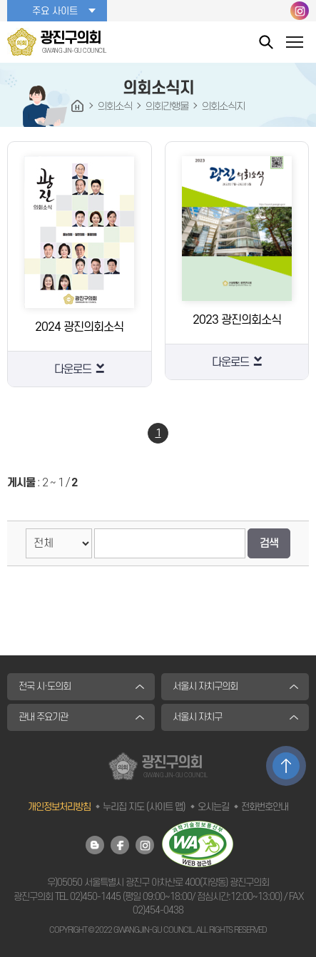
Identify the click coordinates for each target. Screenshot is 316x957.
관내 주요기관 (43, 717)
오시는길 (213, 807)
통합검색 (266, 41)
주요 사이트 (55, 11)
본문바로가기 (0, 0)
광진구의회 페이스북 (120, 845)
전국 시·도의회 (45, 686)
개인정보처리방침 (59, 807)
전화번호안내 (264, 807)
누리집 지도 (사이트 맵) (144, 807)
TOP (286, 765)
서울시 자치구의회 (205, 686)
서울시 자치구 (197, 717)
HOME (77, 106)
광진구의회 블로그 (95, 845)
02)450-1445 (95, 896)
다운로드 (72, 369)
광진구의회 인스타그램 (299, 10)
